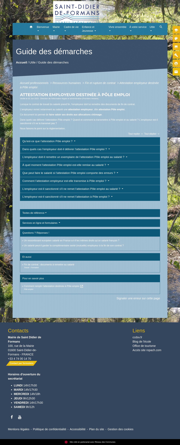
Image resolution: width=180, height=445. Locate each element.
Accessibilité (78, 429)
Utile (32, 62)
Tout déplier (152, 134)
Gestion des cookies (120, 429)
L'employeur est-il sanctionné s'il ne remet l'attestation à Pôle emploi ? (66, 196)
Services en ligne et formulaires (40, 223)
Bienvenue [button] (43, 27)
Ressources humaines (67, 83)
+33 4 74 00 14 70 (19, 358)
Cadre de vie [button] (71, 27)
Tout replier (136, 134)
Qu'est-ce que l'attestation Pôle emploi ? (47, 141)
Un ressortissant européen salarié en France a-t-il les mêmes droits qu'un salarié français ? (71, 240)
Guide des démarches (53, 62)
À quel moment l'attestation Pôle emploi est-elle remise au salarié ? (64, 164)
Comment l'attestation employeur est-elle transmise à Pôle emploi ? (64, 180)
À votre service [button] (138, 27)
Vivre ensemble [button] (117, 27)
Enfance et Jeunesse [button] (88, 29)
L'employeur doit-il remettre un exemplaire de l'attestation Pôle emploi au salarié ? (73, 157)
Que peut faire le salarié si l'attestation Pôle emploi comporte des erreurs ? (69, 172)
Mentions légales (18, 429)
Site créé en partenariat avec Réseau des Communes (90, 442)
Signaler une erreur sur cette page (138, 298)
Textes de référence (33, 213)
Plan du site (96, 429)
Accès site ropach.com (147, 350)
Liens (139, 330)
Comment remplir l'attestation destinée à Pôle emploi (53, 286)
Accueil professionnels (34, 83)
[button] (31, 27)
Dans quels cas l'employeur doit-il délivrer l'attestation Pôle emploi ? (65, 149)
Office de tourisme (144, 345)
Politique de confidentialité (49, 429)
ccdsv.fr (137, 337)
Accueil (21, 62)
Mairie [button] (56, 27)
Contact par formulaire (22, 363)
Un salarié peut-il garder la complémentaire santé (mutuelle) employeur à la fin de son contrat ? (74, 245)
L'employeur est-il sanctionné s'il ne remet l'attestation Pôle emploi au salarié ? (71, 188)
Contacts (18, 330)
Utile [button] (152, 27)
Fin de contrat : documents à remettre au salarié (49, 264)
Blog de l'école (142, 341)
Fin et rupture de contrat (100, 83)
